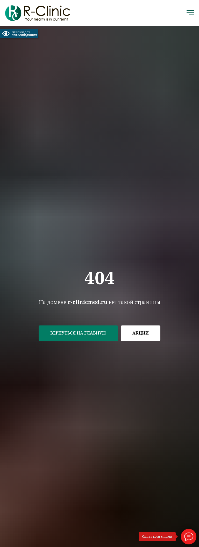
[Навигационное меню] (190, 13)
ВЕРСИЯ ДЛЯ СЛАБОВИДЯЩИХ (19, 33)
